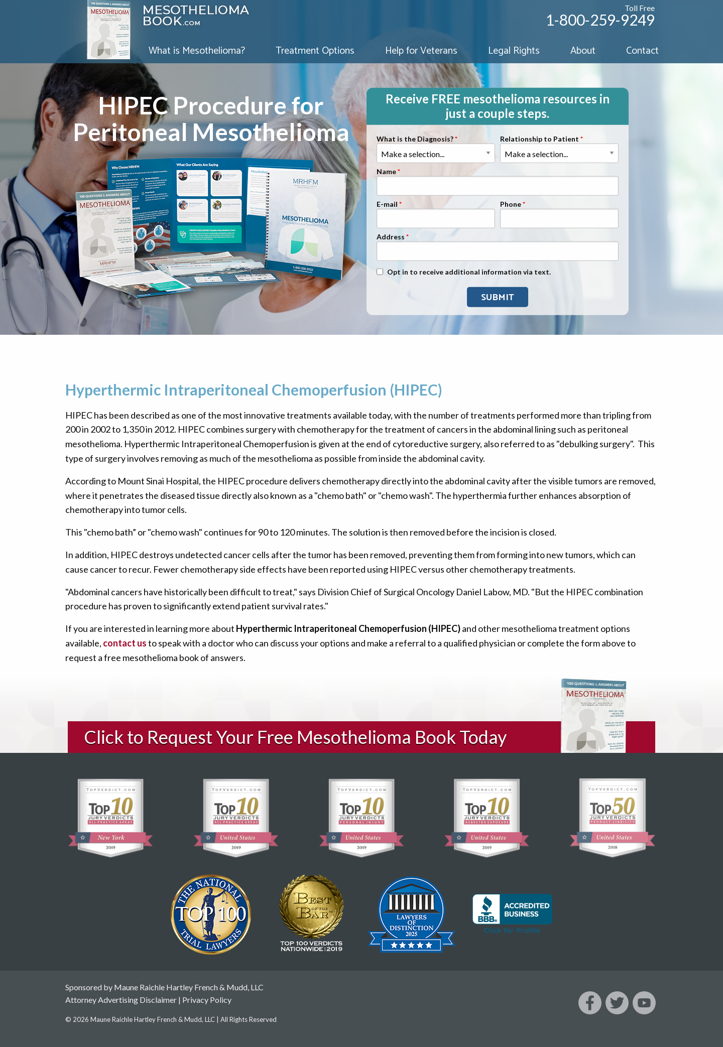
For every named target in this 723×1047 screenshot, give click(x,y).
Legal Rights (514, 51)
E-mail (387, 204)
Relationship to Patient (539, 139)
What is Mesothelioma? (197, 51)
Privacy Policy (206, 999)
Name (386, 172)
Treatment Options (315, 51)
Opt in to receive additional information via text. (469, 272)
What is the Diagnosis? (415, 139)
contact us (125, 642)
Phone (510, 204)
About (582, 51)
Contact (642, 51)
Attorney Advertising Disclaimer (121, 999)
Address (391, 237)
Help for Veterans (421, 51)
